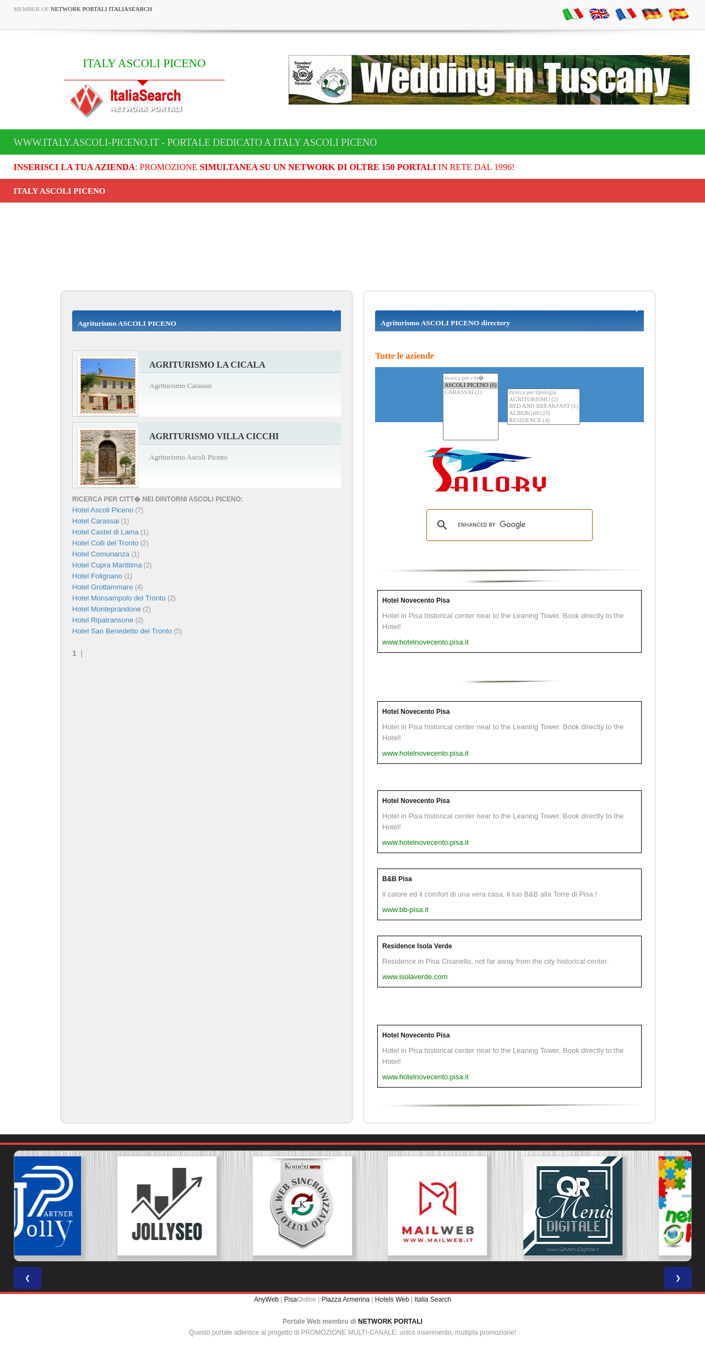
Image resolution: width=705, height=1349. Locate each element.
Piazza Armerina (346, 1299)
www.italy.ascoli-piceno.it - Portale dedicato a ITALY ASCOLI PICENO (195, 142)
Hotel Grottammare (102, 587)
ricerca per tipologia (543, 392)
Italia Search (432, 1299)
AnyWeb (266, 1299)
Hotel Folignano (97, 576)
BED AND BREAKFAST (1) (543, 406)
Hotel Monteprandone (106, 609)
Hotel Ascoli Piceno (102, 510)
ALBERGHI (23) (543, 413)
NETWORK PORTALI (390, 1321)
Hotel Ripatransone (102, 620)
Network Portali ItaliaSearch (102, 9)
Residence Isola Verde (417, 946)
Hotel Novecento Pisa (416, 600)
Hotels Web (392, 1299)
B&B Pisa (397, 879)
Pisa (290, 1299)
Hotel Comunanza (100, 554)
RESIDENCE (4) (543, 420)
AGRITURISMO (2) (543, 399)
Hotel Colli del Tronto (105, 543)
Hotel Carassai (95, 521)
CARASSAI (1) (470, 392)
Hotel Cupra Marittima (107, 565)
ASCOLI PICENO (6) (470, 385)
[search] (508, 525)
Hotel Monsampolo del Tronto (119, 598)
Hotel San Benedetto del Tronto (122, 631)
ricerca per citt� (470, 378)
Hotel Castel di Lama (105, 532)
